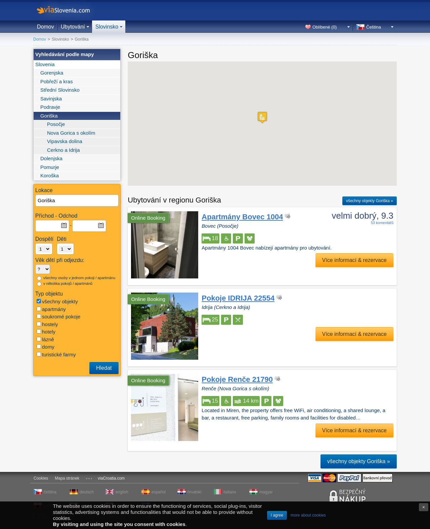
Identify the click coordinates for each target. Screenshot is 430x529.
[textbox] (77, 201)
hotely (46, 332)
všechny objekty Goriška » (369, 201)
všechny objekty (57, 301)
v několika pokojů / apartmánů (64, 283)
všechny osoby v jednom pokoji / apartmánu (76, 278)
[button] (262, 117)
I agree (277, 515)
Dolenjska (51, 158)
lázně (45, 339)
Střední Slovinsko (60, 90)
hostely (47, 324)
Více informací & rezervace (354, 260)
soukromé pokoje (58, 316)
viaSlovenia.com (69, 10)
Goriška (49, 116)
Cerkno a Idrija (63, 150)
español (159, 492)
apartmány (51, 309)
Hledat (104, 368)
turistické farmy (56, 354)
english (122, 492)
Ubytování (73, 27)
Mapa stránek (67, 478)
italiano (229, 492)
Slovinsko (106, 27)
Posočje (56, 124)
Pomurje (49, 167)
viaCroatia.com (111, 478)
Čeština (373, 27)
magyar (266, 492)
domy (45, 347)
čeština (50, 492)
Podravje (50, 107)
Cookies (41, 478)
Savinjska (51, 98)
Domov (45, 27)
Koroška (49, 175)
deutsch (87, 492)
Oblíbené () (324, 27)
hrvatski (194, 492)
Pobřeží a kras (56, 81)
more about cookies (308, 515)
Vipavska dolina (64, 141)
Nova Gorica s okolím (71, 133)
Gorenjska (51, 73)
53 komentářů (382, 223)
